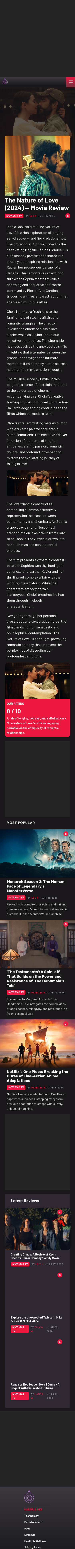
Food (27, 1528)
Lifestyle (29, 1534)
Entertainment (33, 1522)
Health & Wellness (35, 1541)
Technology (31, 1515)
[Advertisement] (37, 37)
